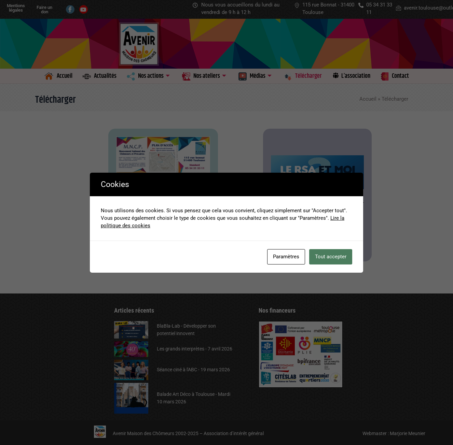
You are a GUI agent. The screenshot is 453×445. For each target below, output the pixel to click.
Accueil (367, 99)
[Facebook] (70, 9)
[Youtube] (83, 9)
